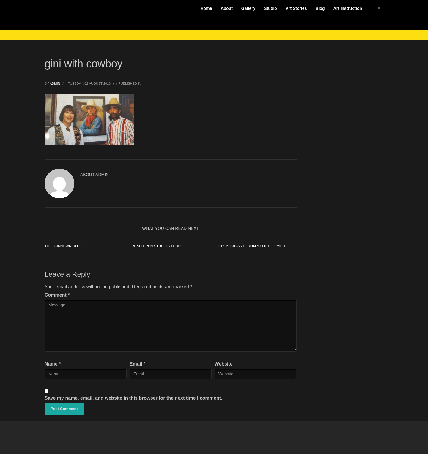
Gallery (248, 8)
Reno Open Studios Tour (156, 246)
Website (224, 363)
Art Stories (296, 8)
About (226, 8)
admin (55, 83)
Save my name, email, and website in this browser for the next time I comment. (133, 398)
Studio (270, 8)
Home (206, 8)
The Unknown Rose (64, 246)
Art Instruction (347, 8)
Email (137, 363)
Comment (57, 295)
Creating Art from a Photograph (251, 246)
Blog (320, 8)
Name (53, 363)
